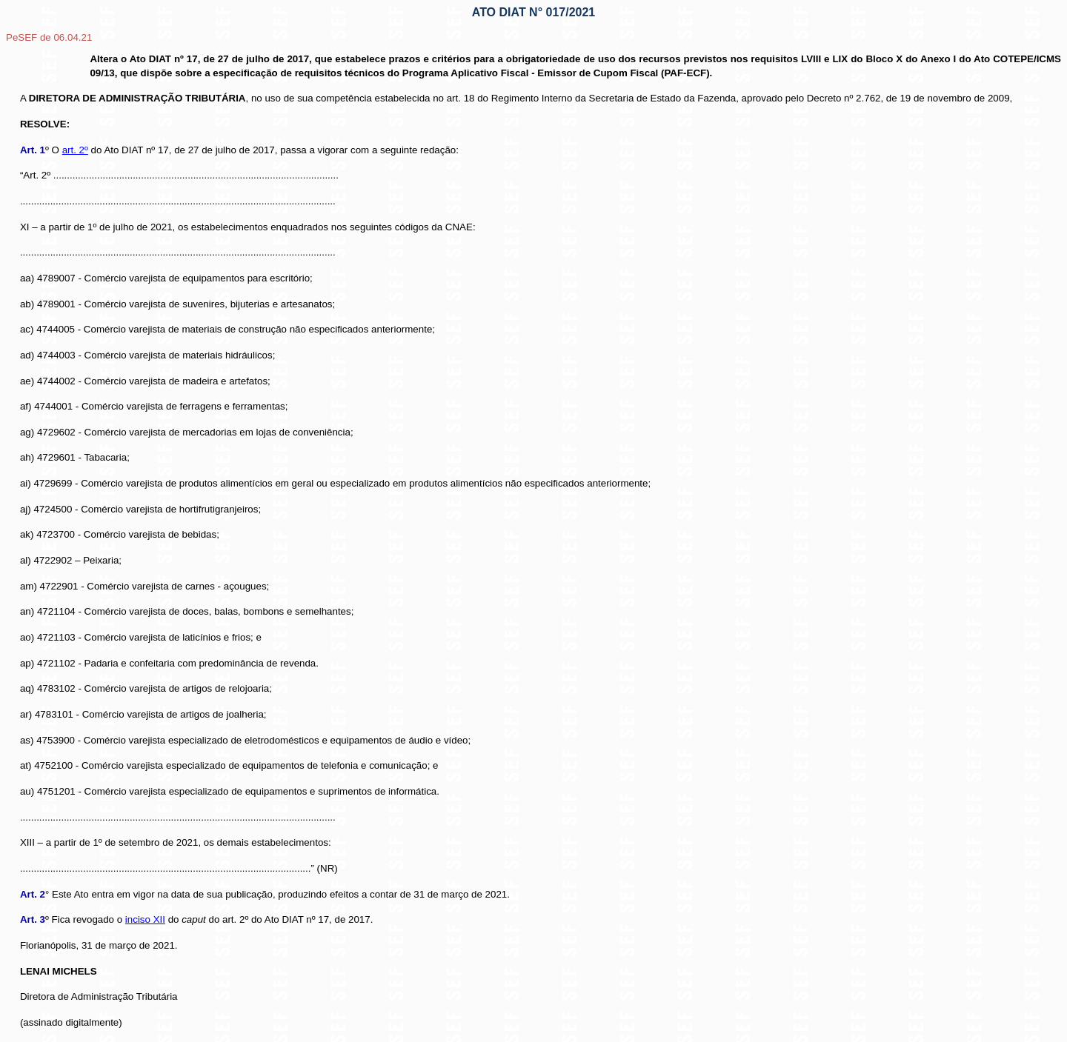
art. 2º (75, 150)
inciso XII (145, 919)
